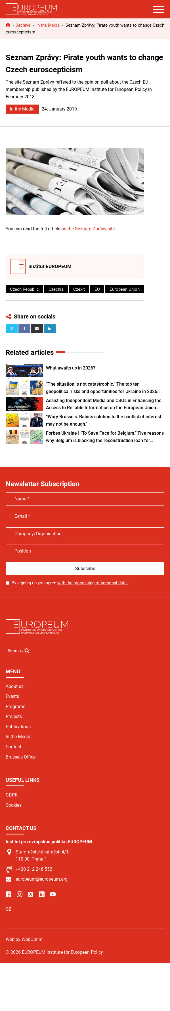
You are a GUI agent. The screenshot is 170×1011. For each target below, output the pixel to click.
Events (12, 696)
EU (97, 289)
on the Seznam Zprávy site (88, 228)
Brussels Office (20, 757)
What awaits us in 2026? (70, 368)
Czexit (79, 289)
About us (15, 686)
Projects (14, 716)
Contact (13, 746)
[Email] (37, 328)
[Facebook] (24, 328)
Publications (18, 726)
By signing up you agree (70, 582)
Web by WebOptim (24, 939)
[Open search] (18, 650)
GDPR (12, 795)
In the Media (22, 109)
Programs (15, 706)
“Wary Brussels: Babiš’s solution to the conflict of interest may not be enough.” (103, 420)
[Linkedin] (50, 328)
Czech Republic (24, 289)
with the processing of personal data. (92, 582)
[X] (12, 328)
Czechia (56, 289)
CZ (8, 909)
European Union (125, 289)
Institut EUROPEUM (50, 266)
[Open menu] (158, 9)
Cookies (14, 805)
